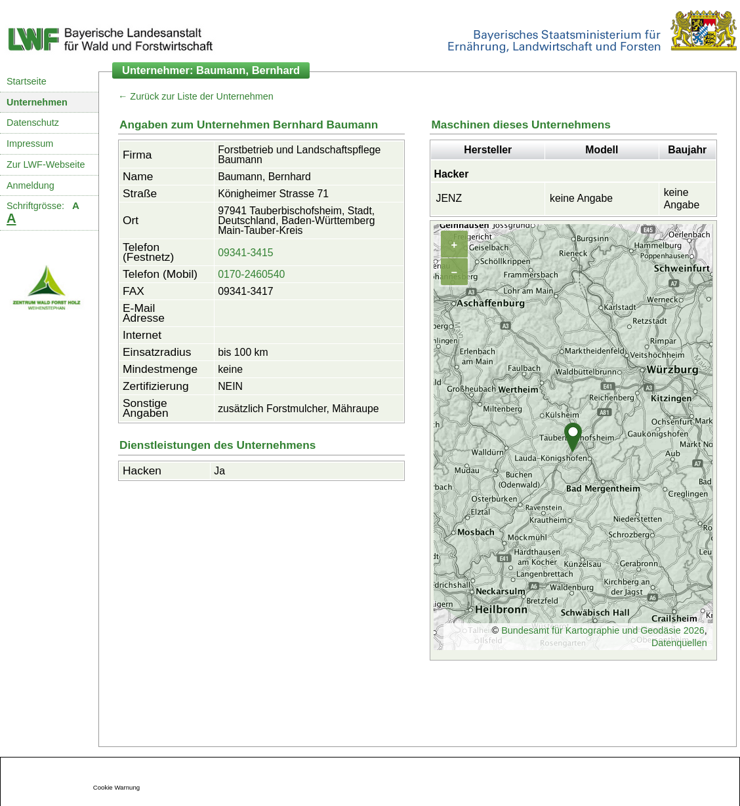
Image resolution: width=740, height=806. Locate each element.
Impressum (30, 143)
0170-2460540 (251, 274)
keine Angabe (581, 198)
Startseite (27, 81)
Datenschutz (33, 122)
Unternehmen (37, 102)
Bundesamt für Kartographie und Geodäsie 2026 (603, 630)
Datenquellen (679, 643)
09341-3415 (246, 252)
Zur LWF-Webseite (46, 164)
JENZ (449, 198)
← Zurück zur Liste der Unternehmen (196, 96)
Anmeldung (30, 185)
